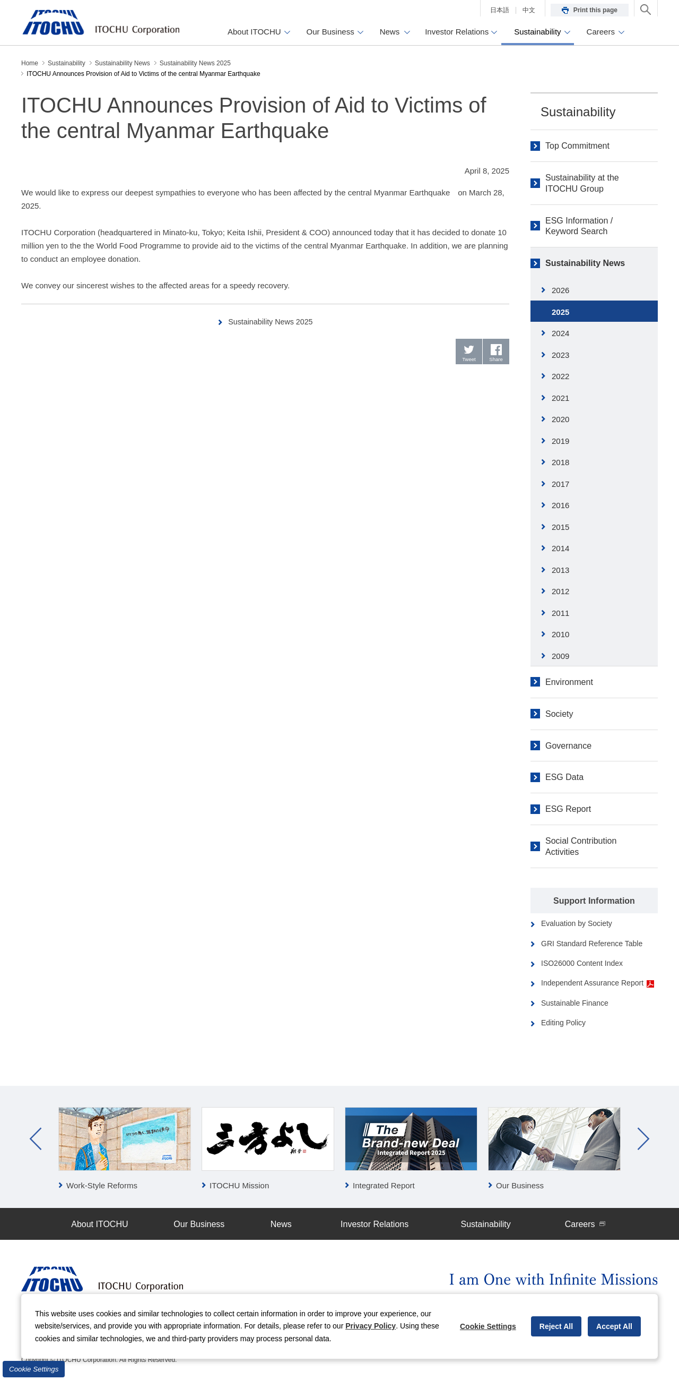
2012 (560, 591)
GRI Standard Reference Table (591, 943)
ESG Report (568, 808)
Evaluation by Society (576, 923)
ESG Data (564, 777)
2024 (560, 333)
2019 (560, 440)
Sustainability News (585, 263)
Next (643, 1139)
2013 (560, 570)
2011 (560, 613)
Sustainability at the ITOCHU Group (582, 183)
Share (496, 360)
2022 (560, 376)
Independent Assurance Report (597, 983)
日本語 (499, 10)
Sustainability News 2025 (271, 321)
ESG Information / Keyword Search (579, 226)
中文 (529, 10)
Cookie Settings (33, 1369)
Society (559, 713)
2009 (560, 656)
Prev (35, 1139)
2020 (560, 419)
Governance (568, 745)
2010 (560, 634)
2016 (560, 505)
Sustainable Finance (574, 1003)
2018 (560, 462)
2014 (560, 548)
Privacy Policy (370, 1326)
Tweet (469, 360)
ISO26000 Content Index (582, 963)
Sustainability (578, 112)
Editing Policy (563, 1022)
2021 (560, 397)
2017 (560, 483)
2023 (560, 354)
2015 (560, 527)
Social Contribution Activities (580, 846)
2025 (560, 311)
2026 (560, 290)
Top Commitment (577, 145)
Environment (569, 682)
